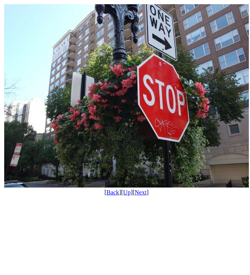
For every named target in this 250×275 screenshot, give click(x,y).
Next (140, 192)
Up (127, 192)
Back (113, 192)
